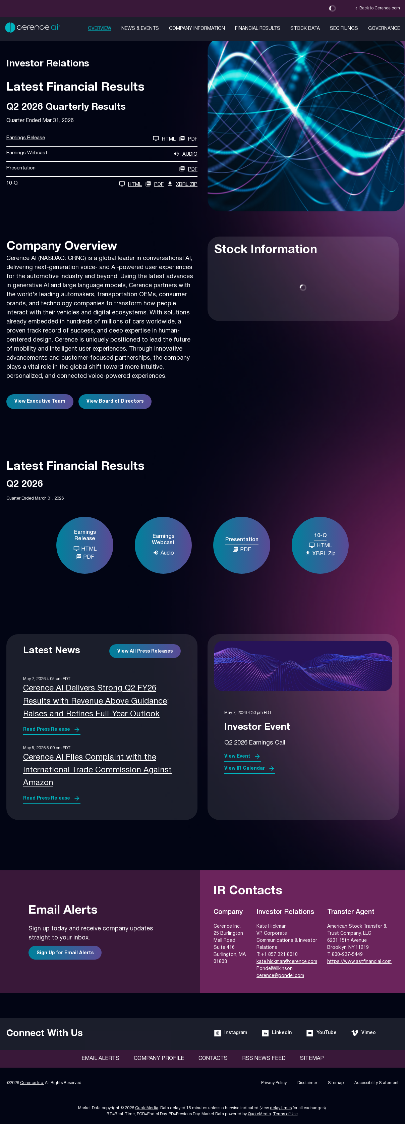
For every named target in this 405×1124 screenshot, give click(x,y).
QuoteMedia (146, 1108)
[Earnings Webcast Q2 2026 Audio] (101, 154)
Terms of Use (285, 1114)
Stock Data (305, 29)
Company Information (197, 29)
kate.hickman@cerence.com (286, 962)
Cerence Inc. (32, 1083)
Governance (384, 29)
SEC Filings (344, 29)
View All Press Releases (145, 651)
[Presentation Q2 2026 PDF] (101, 169)
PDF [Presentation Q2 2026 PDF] (241, 549)
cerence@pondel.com (280, 976)
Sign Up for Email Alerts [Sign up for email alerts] (65, 953)
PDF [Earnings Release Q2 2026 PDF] (188, 139)
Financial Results (257, 29)
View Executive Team (39, 401)
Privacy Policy (274, 1083)
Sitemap (312, 1058)
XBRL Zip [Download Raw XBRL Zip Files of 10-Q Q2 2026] (182, 184)
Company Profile (159, 1058)
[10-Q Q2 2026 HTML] (74, 184)
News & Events (140, 29)
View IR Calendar (244, 768)
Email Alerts (100, 1058)
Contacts (213, 1058)
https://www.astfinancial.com (359, 962)
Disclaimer (307, 1083)
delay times (281, 1108)
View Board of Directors (114, 401)
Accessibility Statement (376, 1083)
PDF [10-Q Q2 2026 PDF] (154, 184)
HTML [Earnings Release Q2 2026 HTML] (85, 549)
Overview (99, 29)
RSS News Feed (264, 1058)
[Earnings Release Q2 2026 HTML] (91, 139)
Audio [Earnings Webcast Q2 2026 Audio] (163, 553)
